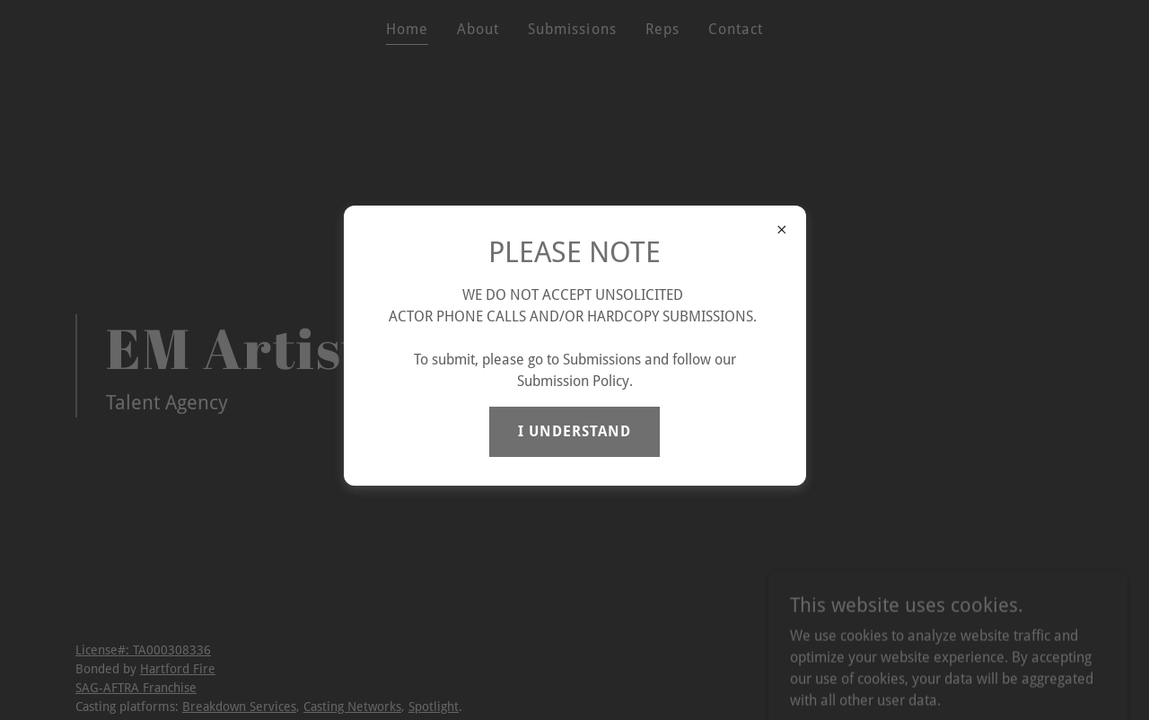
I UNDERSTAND (574, 431)
